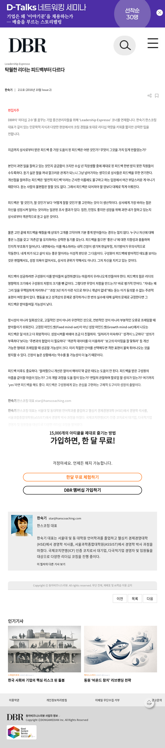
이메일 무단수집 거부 (107, 700)
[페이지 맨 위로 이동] (150, 704)
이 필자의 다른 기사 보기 (51, 564)
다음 (150, 598)
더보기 (149, 95)
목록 (135, 598)
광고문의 (157, 700)
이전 (120, 598)
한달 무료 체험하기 (82, 477)
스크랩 (156, 95)
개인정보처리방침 (56, 700)
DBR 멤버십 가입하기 (82, 490)
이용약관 (14, 700)
